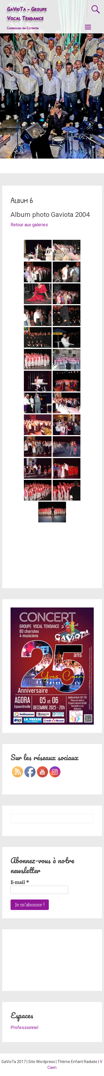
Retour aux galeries (29, 224)
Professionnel (24, 1027)
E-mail (20, 882)
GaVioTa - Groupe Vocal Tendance (27, 17)
